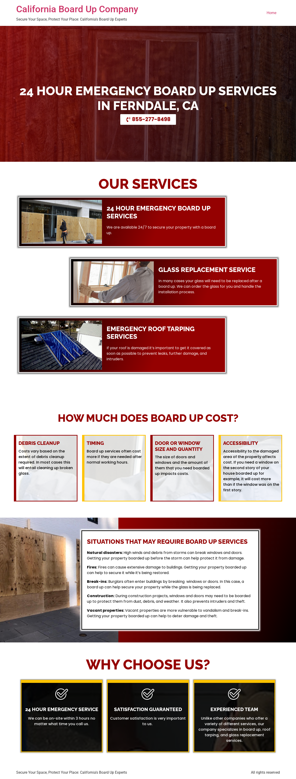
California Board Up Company (77, 9)
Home (271, 13)
